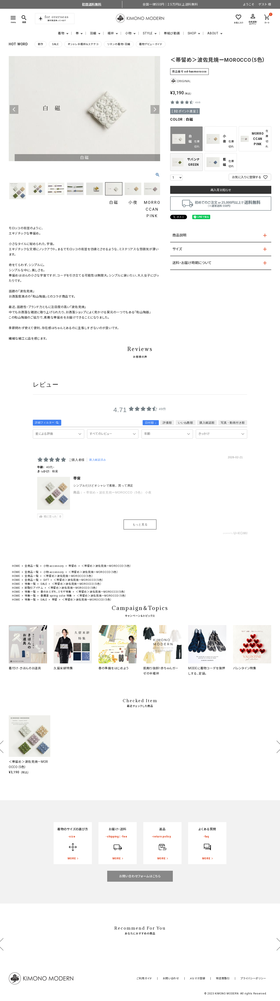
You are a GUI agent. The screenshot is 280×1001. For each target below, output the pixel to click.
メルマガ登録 (208, 978)
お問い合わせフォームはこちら (140, 876)
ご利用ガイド (163, 978)
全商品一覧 (32, 565)
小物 (128, 33)
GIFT (46, 580)
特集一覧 (30, 583)
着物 (61, 33)
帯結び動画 (172, 33)
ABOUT (213, 33)
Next (154, 109)
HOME (16, 565)
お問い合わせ (186, 978)
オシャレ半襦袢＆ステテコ (83, 44)
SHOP (192, 33)
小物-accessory (53, 565)
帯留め (72, 565)
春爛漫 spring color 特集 (56, 595)
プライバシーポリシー (255, 978)
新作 (40, 44)
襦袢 (111, 33)
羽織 (93, 33)
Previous (14, 109)
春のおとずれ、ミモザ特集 (55, 591)
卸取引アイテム (34, 587)
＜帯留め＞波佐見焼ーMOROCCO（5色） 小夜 (117, 492)
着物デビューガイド (150, 44)
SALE (55, 44)
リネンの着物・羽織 (118, 44)
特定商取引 (229, 978)
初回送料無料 (91, 4)
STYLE (148, 33)
